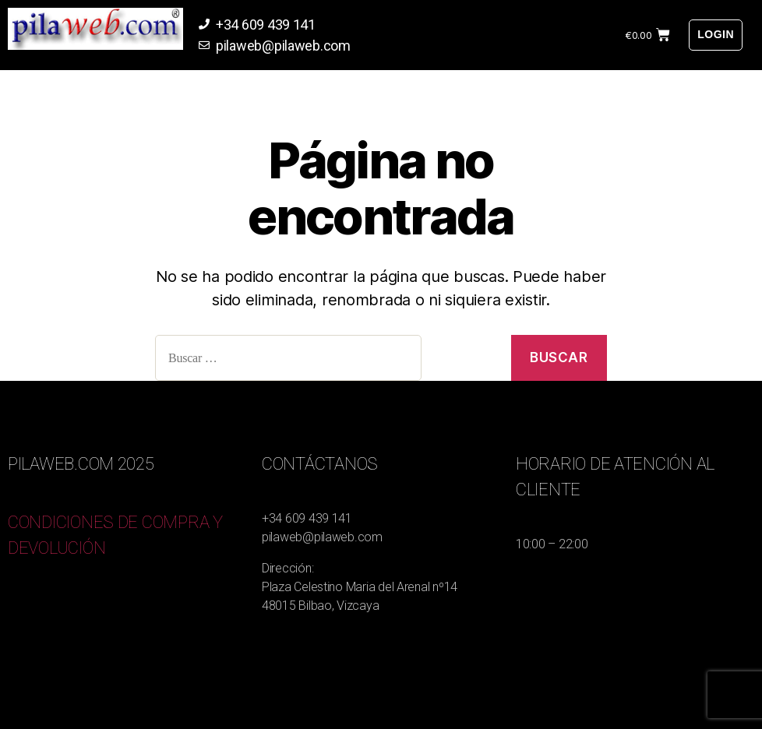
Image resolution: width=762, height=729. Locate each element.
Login (715, 34)
